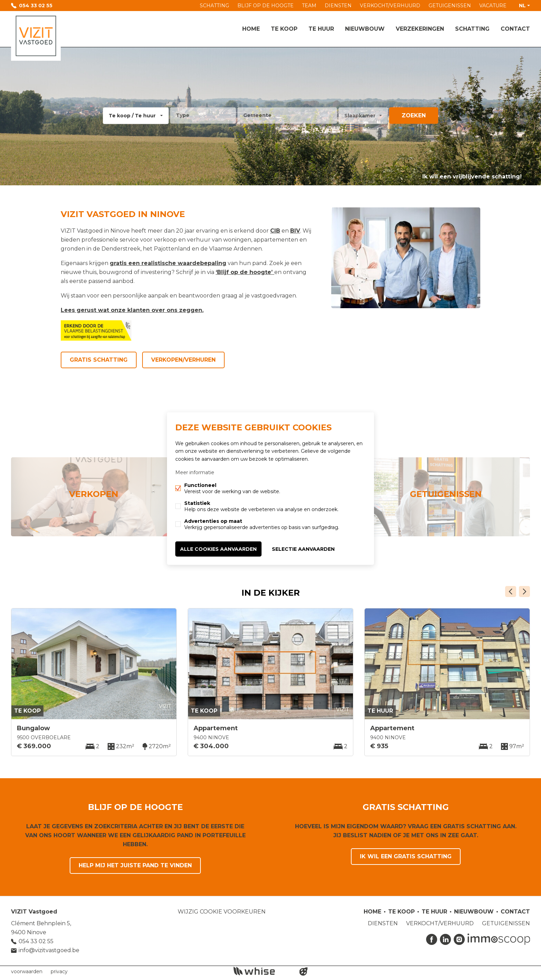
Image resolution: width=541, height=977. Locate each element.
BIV (295, 230)
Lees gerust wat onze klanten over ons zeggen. (132, 310)
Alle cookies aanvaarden (218, 549)
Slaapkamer (359, 116)
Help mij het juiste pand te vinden (135, 865)
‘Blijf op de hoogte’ (244, 272)
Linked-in (445, 939)
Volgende (524, 591)
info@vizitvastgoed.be (49, 950)
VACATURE (492, 5)
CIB (275, 230)
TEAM (309, 5)
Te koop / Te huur (132, 116)
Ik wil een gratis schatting (406, 856)
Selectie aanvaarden (303, 549)
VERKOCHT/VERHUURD (390, 5)
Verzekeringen (420, 29)
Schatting (472, 29)
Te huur (321, 29)
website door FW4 (303, 971)
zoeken (414, 115)
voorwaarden (26, 971)
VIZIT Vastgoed (34, 911)
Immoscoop (499, 939)
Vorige (510, 591)
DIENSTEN (338, 5)
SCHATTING (214, 5)
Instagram (459, 939)
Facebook (431, 939)
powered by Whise (262, 971)
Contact (515, 29)
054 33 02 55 (35, 5)
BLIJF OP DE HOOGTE (265, 5)
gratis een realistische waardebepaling (168, 263)
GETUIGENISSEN (450, 5)
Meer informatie (194, 472)
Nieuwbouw (365, 29)
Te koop (284, 29)
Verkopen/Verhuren (183, 359)
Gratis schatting (99, 359)
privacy (59, 971)
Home (251, 29)
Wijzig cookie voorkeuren (222, 911)
